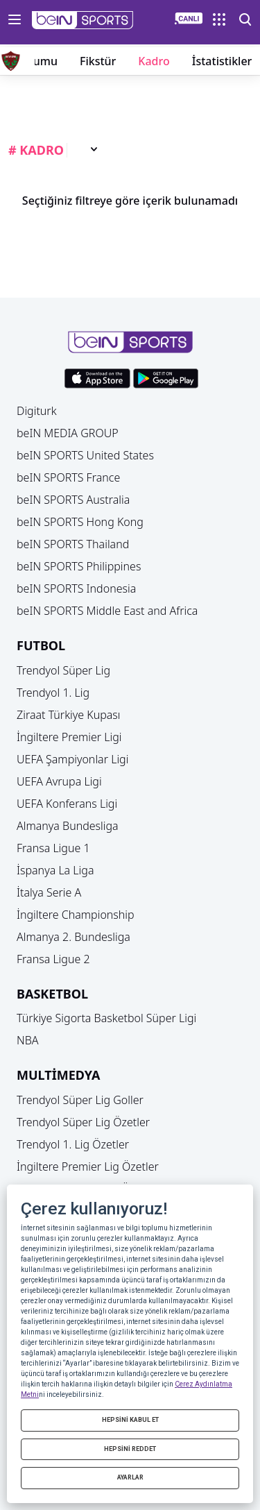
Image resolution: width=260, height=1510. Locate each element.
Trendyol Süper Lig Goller (80, 1100)
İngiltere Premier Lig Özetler (88, 1166)
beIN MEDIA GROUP (68, 433)
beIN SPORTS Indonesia (76, 588)
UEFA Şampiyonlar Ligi (72, 759)
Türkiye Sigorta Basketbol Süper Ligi (106, 1018)
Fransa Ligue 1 (53, 848)
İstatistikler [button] (222, 61)
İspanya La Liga (55, 870)
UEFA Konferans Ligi (67, 803)
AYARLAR (130, 1477)
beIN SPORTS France (68, 477)
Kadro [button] (153, 61)
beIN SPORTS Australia (73, 499)
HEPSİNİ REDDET (130, 1448)
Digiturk (37, 410)
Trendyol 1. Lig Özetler (73, 1144)
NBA (28, 1040)
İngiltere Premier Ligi (69, 737)
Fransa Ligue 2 (53, 959)
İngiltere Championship (76, 914)
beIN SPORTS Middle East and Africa (107, 610)
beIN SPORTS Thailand (73, 544)
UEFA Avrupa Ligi (59, 781)
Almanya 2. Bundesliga (73, 936)
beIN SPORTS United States (85, 455)
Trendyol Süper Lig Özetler (83, 1122)
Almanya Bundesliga (68, 825)
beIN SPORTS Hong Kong (80, 521)
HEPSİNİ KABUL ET (130, 1419)
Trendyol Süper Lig (63, 670)
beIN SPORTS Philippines (79, 566)
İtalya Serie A (49, 892)
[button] (83, 20)
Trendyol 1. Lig (53, 692)
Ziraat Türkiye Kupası (69, 714)
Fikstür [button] (98, 61)
